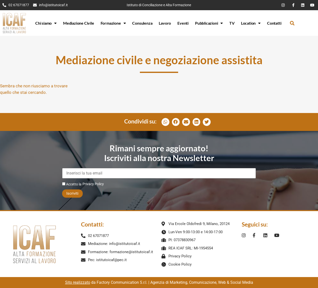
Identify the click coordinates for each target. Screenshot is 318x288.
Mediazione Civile (78, 23)
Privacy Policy (93, 184)
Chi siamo (46, 23)
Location (251, 23)
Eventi (183, 23)
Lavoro (165, 23)
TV (232, 23)
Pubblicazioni (209, 23)
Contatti (274, 23)
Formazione (113, 23)
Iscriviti (72, 193)
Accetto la (71, 184)
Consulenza (142, 23)
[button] (292, 23)
